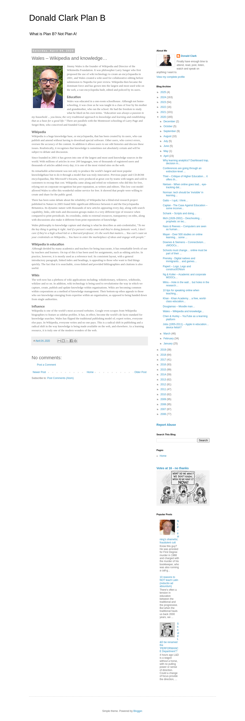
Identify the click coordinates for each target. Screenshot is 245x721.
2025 (164, 92)
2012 (164, 384)
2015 (164, 369)
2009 (164, 399)
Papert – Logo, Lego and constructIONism (177, 268)
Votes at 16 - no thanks (172, 468)
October (168, 126)
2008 (164, 404)
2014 (164, 374)
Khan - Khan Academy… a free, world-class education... (184, 300)
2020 (164, 117)
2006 (164, 414)
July (166, 141)
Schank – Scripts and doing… (179, 213)
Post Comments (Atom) (60, 378)
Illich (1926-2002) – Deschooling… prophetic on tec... (182, 220)
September (170, 131)
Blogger (137, 711)
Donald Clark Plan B (67, 17)
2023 (164, 102)
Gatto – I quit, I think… (175, 200)
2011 (164, 389)
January (168, 343)
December (169, 121)
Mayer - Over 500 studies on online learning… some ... (183, 236)
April (166, 155)
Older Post (140, 372)
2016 (164, 364)
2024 (164, 97)
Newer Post (39, 372)
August (167, 136)
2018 (164, 354)
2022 (164, 107)
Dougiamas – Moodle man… (179, 306)
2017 (164, 359)
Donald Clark (189, 55)
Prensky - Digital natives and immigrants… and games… (180, 260)
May (166, 151)
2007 (164, 409)
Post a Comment (46, 364)
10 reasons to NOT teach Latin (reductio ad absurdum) (169, 582)
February (168, 338)
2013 (164, 379)
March (167, 333)
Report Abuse (166, 424)
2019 (164, 349)
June (166, 146)
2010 (164, 394)
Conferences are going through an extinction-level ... (182, 170)
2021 (164, 112)
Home (90, 372)
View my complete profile (170, 76)
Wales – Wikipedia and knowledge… (183, 311)
